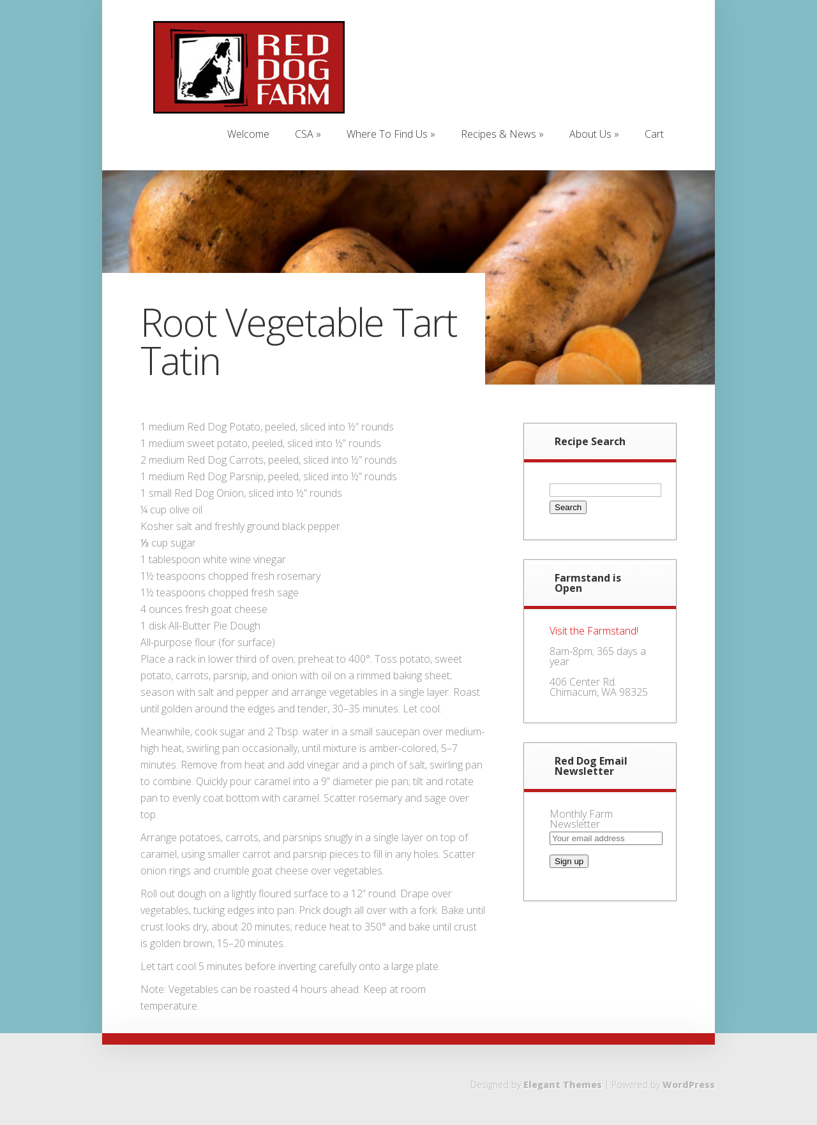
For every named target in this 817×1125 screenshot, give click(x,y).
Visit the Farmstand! (594, 631)
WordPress (689, 1084)
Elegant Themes (562, 1084)
